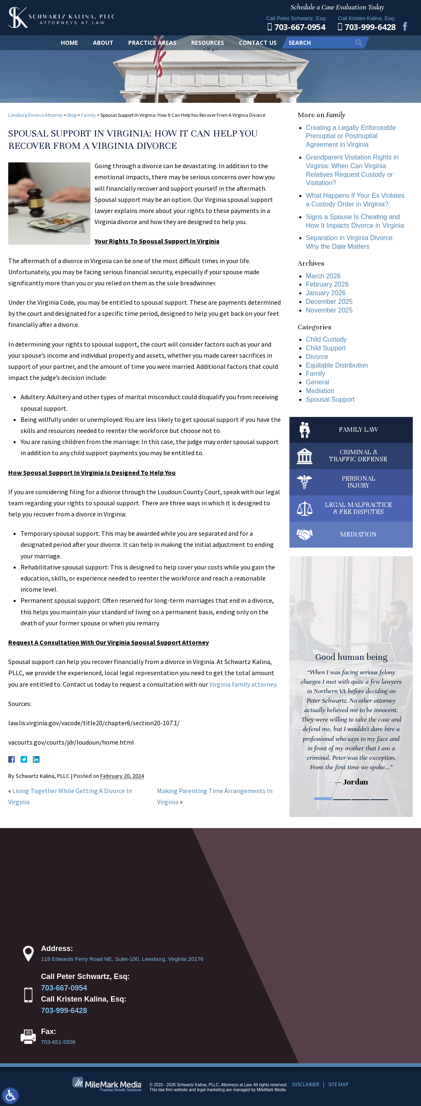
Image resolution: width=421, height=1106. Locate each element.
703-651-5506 (58, 1042)
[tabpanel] (351, 676)
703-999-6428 (64, 1011)
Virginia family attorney (242, 684)
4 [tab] (379, 798)
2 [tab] (342, 798)
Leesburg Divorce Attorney (35, 115)
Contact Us (258, 42)
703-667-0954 (64, 988)
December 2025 (329, 301)
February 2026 (327, 284)
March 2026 (323, 276)
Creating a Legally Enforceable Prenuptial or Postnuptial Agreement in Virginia (351, 136)
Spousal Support (330, 399)
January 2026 (326, 292)
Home (69, 42)
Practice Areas (152, 42)
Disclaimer (305, 1084)
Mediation (320, 390)
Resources (207, 42)
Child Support (326, 348)
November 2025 (329, 310)
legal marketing (211, 1089)
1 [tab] (323, 798)
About (103, 42)
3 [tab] (361, 798)
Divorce (317, 356)
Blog (71, 115)
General (317, 382)
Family (88, 115)
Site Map (338, 1084)
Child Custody (326, 339)
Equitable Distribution (337, 365)
